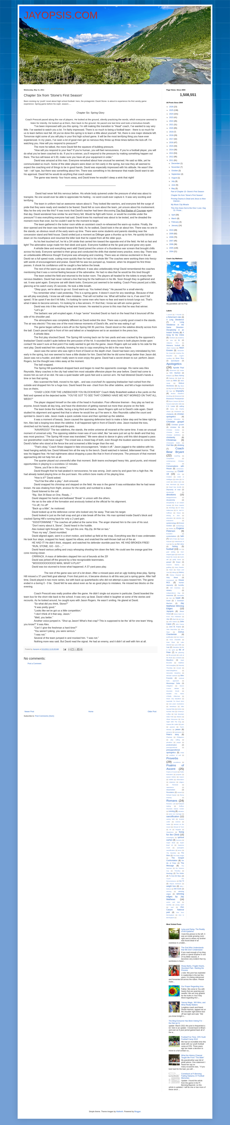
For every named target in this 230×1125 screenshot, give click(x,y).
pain (182, 724)
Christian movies (173, 430)
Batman (171, 378)
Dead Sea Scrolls (175, 487)
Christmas (171, 440)
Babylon (169, 375)
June (173, 185)
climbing (180, 445)
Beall (179, 378)
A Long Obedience (175, 320)
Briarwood (178, 396)
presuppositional (171, 747)
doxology (172, 508)
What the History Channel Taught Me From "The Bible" (192, 1056)
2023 (171, 117)
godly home (176, 559)
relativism (172, 782)
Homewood (170, 580)
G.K (180, 549)
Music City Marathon (173, 698)
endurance (169, 520)
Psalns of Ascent (171, 772)
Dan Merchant (171, 484)
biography (180, 391)
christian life (175, 427)
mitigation (169, 686)
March (174, 218)
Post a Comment (34, 663)
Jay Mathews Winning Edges (175, 606)
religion (181, 782)
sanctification (172, 816)
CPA (178, 474)
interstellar (180, 595)
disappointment (171, 497)
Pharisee (169, 737)
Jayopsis (170, 611)
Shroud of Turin (178, 827)
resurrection (170, 790)
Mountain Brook (172, 691)
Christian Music (172, 432)
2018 (171, 135)
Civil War (170, 445)
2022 (171, 121)
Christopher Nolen (173, 443)
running (172, 811)
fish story (180, 544)
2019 (171, 132)
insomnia (169, 595)
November (175, 167)
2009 (171, 234)
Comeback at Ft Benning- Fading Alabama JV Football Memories (192, 1076)
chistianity (170, 414)
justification (170, 637)
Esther (171, 528)
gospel (168, 562)
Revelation (170, 792)
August (174, 178)
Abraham (172, 338)
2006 (171, 244)
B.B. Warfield (175, 373)
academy (181, 338)
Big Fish (171, 388)
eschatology (180, 526)
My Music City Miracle (180, 205)
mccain (178, 668)
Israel (168, 600)
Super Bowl (170, 843)
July (173, 181)
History (181, 572)
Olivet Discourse (172, 719)
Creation (169, 477)
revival (179, 792)
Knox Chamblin (175, 639)
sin (170, 829)
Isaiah (178, 598)
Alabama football (173, 345)
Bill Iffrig (179, 388)
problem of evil (175, 755)
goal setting (170, 552)
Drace (179, 513)
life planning (179, 652)
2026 (171, 107)
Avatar (182, 370)
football (169, 549)
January (174, 225)
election (178, 518)
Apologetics (174, 363)
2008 (171, 237)
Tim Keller (180, 873)
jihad (174, 619)
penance (169, 732)
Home (90, 712)
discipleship (170, 500)
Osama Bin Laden (172, 724)
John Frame (180, 624)
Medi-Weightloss (171, 670)
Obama (179, 717)
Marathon (169, 660)
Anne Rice (180, 358)
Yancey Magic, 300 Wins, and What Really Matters (193, 1003)
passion (172, 727)
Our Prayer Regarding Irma (192, 986)
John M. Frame (175, 627)
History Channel (175, 575)
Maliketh (119, 1111)
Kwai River (170, 642)
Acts (171, 340)
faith (182, 536)
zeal (172, 907)
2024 (171, 114)
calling (181, 406)
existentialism (171, 536)
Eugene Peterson (175, 529)
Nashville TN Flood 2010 (175, 701)
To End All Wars (175, 876)
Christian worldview (173, 435)
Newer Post (29, 712)
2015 (171, 146)
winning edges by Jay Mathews (175, 897)
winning (168, 891)
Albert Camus (171, 348)
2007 (171, 241)
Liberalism (175, 647)
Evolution (169, 534)
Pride (182, 752)
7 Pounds (178, 314)
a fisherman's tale (173, 317)
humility (181, 585)
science (177, 822)
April (173, 215)
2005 (171, 248)
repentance (170, 787)
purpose (179, 774)
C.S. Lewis (170, 406)
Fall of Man (173, 539)
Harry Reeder (179, 567)
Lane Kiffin (178, 645)
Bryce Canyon (173, 401)
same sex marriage (175, 814)
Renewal (175, 785)
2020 (171, 128)
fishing (175, 546)
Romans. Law (171, 804)
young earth (179, 905)
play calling (175, 740)
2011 (171, 160)
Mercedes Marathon (173, 673)
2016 (171, 142)
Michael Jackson (171, 675)
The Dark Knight (178, 855)
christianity (170, 437)
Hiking (174, 572)
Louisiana (178, 658)
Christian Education (173, 419)
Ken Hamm (180, 637)
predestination (171, 745)
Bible (175, 380)
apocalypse (175, 361)
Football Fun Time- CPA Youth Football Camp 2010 (193, 1038)
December (175, 163)
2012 (171, 157)
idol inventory (175, 588)
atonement (172, 370)
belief (168, 380)
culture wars (177, 482)
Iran (170, 598)
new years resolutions (176, 704)
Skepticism (169, 832)
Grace (178, 562)
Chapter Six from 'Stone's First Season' (187, 195)
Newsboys (173, 706)
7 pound (169, 314)
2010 (171, 230)
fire (173, 544)
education (169, 518)
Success (179, 840)
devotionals (170, 492)
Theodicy (177, 871)
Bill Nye (169, 391)
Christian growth (177, 425)
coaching (177, 456)
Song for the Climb (175, 833)
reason (181, 777)
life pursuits (172, 655)
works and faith (173, 902)
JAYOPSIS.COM (61, 15)
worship (168, 905)
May (173, 188)
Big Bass (181, 386)
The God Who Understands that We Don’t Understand (192, 949)
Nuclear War (170, 711)
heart (171, 570)
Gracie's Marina (172, 565)
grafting (168, 567)
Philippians (180, 737)
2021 (171, 125)
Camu (172, 409)
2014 (171, 150)
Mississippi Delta (173, 683)
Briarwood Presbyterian (175, 399)
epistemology (171, 523)
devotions (171, 494)
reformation (180, 779)
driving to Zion (173, 515)
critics (177, 479)
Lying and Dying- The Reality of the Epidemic (193, 930)
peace (177, 729)
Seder (168, 824)
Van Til (181, 881)
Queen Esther (171, 777)
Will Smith (177, 889)
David (182, 484)
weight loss (171, 886)
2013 (171, 153)
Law (167, 647)
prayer (179, 742)
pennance (178, 732)
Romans (171, 800)
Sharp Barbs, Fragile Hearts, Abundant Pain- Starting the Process (193, 968)
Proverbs (172, 758)
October (174, 171)
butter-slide (178, 404)
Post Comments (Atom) (44, 716)
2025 (171, 110)
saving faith (170, 819)
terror (180, 850)
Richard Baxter (171, 795)
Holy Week (172, 577)
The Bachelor (171, 853)
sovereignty (170, 837)
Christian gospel (175, 421)
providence (177, 762)
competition (170, 458)
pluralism (169, 742)
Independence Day (173, 593)
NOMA (179, 709)
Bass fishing (179, 375)
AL (179, 340)
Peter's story (172, 734)
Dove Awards (179, 505)
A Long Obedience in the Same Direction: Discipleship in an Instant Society (175, 327)
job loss (181, 619)
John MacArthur (171, 629)
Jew (167, 619)
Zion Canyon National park (175, 909)
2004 (171, 251)
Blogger (137, 1111)
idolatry (169, 590)
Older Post (152, 712)
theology (169, 873)
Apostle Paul (178, 368)
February (175, 222)
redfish (171, 779)
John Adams (173, 621)
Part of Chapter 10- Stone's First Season (187, 192)
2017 (171, 139)
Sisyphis (178, 829)
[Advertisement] (90, 687)
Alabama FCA (172, 343)
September (176, 174)
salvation (181, 811)
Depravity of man (173, 489)
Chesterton (177, 411)
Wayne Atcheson (175, 883)
